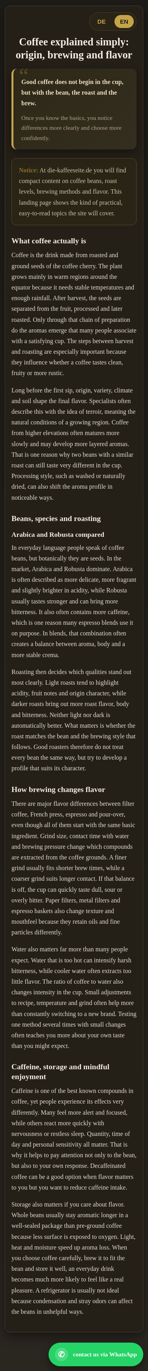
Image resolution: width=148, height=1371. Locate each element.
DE (101, 21)
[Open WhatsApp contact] (96, 1354)
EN (124, 21)
